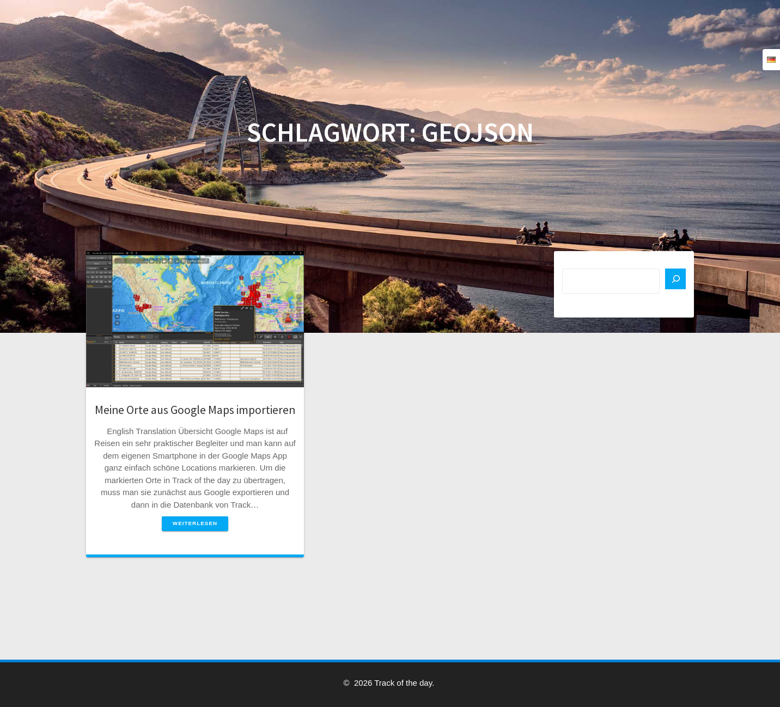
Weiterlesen (195, 523)
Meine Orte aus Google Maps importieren (195, 410)
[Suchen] (675, 279)
